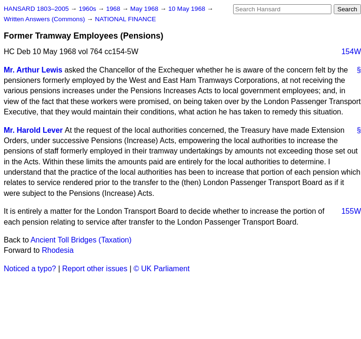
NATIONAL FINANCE (125, 19)
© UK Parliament (161, 269)
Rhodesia (58, 250)
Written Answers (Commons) (45, 19)
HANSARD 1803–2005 (36, 8)
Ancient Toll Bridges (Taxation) (81, 240)
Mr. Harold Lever (33, 130)
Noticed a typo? (30, 269)
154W (351, 52)
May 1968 (145, 8)
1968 (114, 8)
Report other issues (94, 269)
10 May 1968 (187, 8)
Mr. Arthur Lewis (33, 70)
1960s (88, 8)
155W (351, 211)
